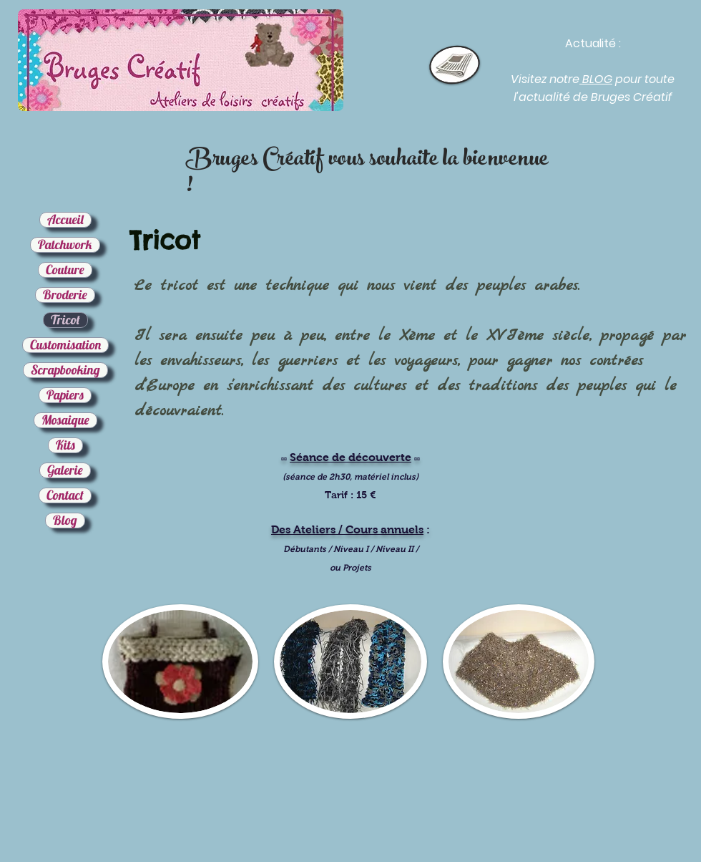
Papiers (65, 395)
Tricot (65, 320)
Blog (65, 520)
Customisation (65, 345)
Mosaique (65, 420)
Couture (65, 270)
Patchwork (65, 245)
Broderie (65, 295)
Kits (65, 445)
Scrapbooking (65, 370)
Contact (65, 495)
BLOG (595, 79)
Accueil (65, 220)
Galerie (65, 470)
